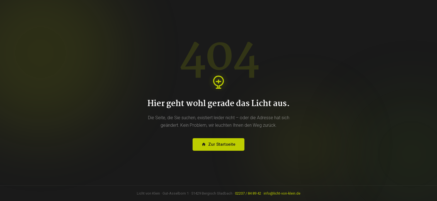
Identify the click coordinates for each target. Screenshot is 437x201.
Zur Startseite (218, 144)
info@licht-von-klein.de (282, 193)
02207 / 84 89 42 (248, 193)
